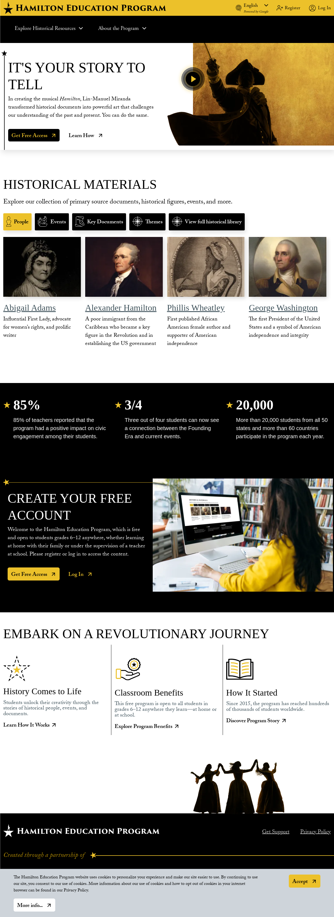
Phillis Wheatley (196, 308)
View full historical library (213, 222)
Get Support (275, 832)
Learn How (81, 136)
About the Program (123, 28)
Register (292, 8)
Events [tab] (58, 222)
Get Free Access (29, 136)
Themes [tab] (154, 222)
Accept (300, 882)
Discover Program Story (256, 721)
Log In (324, 8)
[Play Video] (193, 79)
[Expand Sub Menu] (81, 28)
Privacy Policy (315, 832)
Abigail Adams (29, 308)
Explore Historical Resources (49, 28)
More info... (30, 906)
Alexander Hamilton (121, 308)
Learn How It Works (30, 726)
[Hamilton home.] (81, 830)
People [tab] (21, 222)
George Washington (283, 308)
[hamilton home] (85, 8)
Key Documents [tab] (105, 222)
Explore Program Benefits (147, 727)
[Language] (256, 5)
